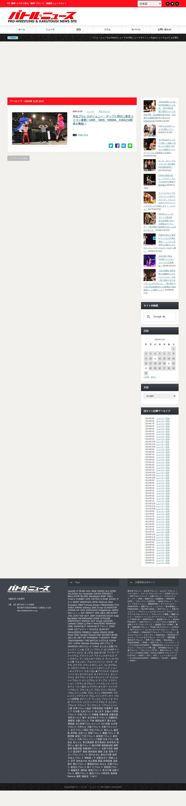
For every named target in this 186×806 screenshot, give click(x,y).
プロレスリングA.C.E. (105, 689)
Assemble (88, 593)
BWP (103, 596)
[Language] (150, 4)
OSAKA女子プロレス (97, 626)
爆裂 (100, 751)
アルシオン (80, 662)
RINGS (103, 632)
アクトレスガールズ (104, 655)
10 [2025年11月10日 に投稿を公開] (150, 359)
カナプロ (77, 665)
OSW (112, 626)
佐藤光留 (113, 714)
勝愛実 (71, 720)
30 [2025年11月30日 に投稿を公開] (146, 373)
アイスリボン (168, 632)
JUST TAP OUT (81, 616)
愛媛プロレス (109, 733)
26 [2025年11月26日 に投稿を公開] (160, 368)
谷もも (103, 764)
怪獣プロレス (95, 733)
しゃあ (80, 649)
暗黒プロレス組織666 (154, 599)
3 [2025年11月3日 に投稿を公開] (150, 354)
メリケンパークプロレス (95, 702)
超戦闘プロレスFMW (164, 624)
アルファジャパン (96, 662)
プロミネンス (86, 689)
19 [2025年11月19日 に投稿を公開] (160, 363)
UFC (70, 643)
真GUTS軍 (106, 754)
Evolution (72, 605)
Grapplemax (104, 610)
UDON (112, 640)
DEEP (76, 602)
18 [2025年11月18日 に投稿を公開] (155, 363)
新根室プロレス (104, 736)
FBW (80, 605)
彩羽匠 (74, 733)
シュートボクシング (99, 668)
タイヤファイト (102, 674)
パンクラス (169, 642)
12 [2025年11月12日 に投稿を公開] (160, 359)
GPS (82, 610)
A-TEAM (80, 591)
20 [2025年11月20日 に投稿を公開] (164, 363)
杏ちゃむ (77, 742)
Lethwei (72, 623)
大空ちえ (81, 727)
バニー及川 (80, 686)
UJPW (76, 643)
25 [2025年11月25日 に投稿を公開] (155, 368)
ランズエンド (94, 705)
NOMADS (111, 623)
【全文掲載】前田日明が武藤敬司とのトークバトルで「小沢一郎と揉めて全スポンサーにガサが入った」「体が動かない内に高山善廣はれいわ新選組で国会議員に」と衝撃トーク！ (160, 280)
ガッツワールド (167, 604)
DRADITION (133, 606)
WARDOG (73, 646)
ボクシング (85, 699)
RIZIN (132, 661)
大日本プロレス (171, 594)
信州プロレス (156, 642)
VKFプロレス (106, 643)
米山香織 (92, 761)
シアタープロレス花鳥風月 (165, 622)
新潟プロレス (165, 650)
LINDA (80, 623)
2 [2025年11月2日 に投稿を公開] (146, 354)
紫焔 (100, 761)
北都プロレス (82, 720)
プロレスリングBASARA (99, 693)
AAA (88, 591)
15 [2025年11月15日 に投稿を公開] (173, 359)
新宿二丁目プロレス (85, 736)
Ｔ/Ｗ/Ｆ (93, 776)
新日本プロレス (134, 591)
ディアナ (102, 680)
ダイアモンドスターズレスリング (92, 677)
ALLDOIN (73, 593)
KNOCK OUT (88, 621)
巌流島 (174, 658)
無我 (85, 751)
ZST (148, 655)
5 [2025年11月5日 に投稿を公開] (159, 354)
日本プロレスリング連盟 (89, 739)
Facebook (177, 4)
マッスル (96, 699)
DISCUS (103, 602)
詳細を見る (83, 135)
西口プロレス (79, 764)
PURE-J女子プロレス (159, 627)
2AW (140, 599)
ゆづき (102, 652)
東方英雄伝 (100, 742)
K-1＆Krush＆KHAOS (139, 658)
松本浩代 (111, 742)
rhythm (95, 632)
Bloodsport (94, 596)
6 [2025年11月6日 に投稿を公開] (164, 354)
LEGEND (108, 621)
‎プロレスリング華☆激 (145, 648)
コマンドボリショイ (93, 665)
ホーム (21, 29)
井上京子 (99, 711)
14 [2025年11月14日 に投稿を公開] (169, 359)
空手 (73, 761)
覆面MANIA (93, 764)
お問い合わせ (164, 29)
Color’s (71, 599)
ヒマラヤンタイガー (97, 686)
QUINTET (104, 629)
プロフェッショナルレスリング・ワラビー (156, 612)
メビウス (159, 606)
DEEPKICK (86, 602)
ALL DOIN (110, 591)
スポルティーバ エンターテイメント (149, 617)
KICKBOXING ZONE (89, 618)
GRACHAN (92, 610)
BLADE (84, 596)
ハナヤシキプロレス (85, 683)
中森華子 (108, 708)
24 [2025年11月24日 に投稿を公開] (150, 368)
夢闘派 (71, 723)
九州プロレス (87, 711)
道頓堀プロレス (163, 619)
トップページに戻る (18, 158)
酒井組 (84, 770)
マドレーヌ (107, 699)
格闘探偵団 (107, 745)
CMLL (110, 596)
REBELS (87, 632)
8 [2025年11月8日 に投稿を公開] (173, 354)
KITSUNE (105, 618)
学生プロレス (104, 111)
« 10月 (146, 377)
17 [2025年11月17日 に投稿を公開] (150, 363)
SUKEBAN (92, 637)
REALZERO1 (75, 632)
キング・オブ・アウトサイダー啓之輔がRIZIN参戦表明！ (166, 164)
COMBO (80, 599)
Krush (99, 621)
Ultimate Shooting (90, 643)
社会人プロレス (76, 757)
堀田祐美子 (100, 720)
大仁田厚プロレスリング (88, 723)
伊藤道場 (103, 714)
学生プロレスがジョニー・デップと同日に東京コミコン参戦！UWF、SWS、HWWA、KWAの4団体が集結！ (103, 120)
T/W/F (114, 637)
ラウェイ (81, 705)
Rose (70, 635)
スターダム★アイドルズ (96, 671)
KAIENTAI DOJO (104, 616)
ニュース (50, 29)
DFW (95, 602)
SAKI (76, 635)
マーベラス (76, 702)
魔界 (78, 776)
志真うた (82, 733)
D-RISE (104, 599)
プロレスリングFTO (148, 650)
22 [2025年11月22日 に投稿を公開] (173, 363)
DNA (110, 602)
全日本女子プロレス (98, 717)
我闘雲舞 (171, 637)
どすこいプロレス (94, 649)
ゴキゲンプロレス (80, 668)
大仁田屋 (105, 723)
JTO (70, 616)
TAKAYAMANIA (76, 640)
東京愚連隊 (88, 742)
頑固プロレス (146, 606)
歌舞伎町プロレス (92, 748)
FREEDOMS (107, 605)
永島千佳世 (107, 748)
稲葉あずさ (102, 757)
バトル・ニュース (89, 786)
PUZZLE (93, 629)
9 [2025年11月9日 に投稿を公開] (146, 359)
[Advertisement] (93, 69)
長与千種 (106, 770)
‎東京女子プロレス (135, 640)
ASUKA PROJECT (103, 593)
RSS (168, 4)
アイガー (111, 652)
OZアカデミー (81, 629)
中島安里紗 (97, 708)
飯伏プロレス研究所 (99, 773)
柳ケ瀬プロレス (83, 745)
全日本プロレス (150, 591)
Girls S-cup (97, 607)
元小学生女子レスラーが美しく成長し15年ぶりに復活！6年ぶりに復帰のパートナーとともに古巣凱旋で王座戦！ (160, 146)
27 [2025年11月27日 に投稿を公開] (164, 368)
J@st (102, 613)
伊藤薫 (95, 714)
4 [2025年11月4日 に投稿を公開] (155, 354)
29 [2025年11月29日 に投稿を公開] (173, 368)
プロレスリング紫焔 (159, 614)
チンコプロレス (90, 680)
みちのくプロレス (167, 591)
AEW (93, 591)
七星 (70, 708)
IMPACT (90, 613)
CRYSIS (95, 599)
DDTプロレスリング (138, 596)
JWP (92, 616)
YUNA (95, 646)
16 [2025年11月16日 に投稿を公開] (146, 363)
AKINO (100, 591)
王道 (105, 751)
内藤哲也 (113, 717)
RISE (111, 632)
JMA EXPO (112, 613)
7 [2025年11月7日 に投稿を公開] (168, 354)
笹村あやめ (81, 761)
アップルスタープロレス (92, 658)
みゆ (96, 652)
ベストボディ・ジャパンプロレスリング (145, 594)
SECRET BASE (110, 635)
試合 (79, 29)
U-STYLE (103, 640)
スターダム (148, 635)
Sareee (84, 635)
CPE (88, 599)
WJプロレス (85, 646)
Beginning (160, 635)
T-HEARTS (104, 637)
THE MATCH (91, 640)
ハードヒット (103, 683)
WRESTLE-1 (148, 619)
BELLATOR (74, 596)
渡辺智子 (77, 751)
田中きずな (94, 754)
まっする (88, 652)
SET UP (82, 637)
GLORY (165, 658)
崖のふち (108, 730)
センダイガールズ (84, 674)
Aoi (80, 593)
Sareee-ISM (94, 635)
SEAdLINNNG (134, 642)
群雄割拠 (107, 761)
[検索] (159, 317)
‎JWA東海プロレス (165, 648)
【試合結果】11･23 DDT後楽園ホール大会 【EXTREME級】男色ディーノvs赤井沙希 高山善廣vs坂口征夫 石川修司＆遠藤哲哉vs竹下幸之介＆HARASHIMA (160, 111)
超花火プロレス (78, 767)
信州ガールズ (74, 717)
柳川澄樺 (96, 745)
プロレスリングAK (77, 693)
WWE (144, 642)
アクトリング (86, 655)
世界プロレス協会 (82, 708)
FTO (116, 605)
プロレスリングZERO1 (145, 601)
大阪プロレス (94, 727)
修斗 (84, 717)
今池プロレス (84, 714)
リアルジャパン (109, 705)
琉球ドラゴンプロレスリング (140, 624)
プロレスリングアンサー (101, 696)
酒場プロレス (95, 770)
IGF (83, 613)
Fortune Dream (92, 605)
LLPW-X (88, 623)
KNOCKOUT (74, 621)
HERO (115, 610)
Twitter (172, 4)
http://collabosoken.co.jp (27, 611)
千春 (92, 720)
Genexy (87, 607)
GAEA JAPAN (75, 607)
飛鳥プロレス (82, 773)
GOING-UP (73, 610)
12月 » (153, 377)
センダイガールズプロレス (156, 630)
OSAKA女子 (80, 626)
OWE (70, 629)
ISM (97, 613)
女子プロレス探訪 (80, 730)
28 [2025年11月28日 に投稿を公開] (169, 368)
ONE (70, 626)
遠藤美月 (75, 770)
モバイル (135, 29)
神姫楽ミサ (90, 757)
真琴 (114, 754)
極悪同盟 (77, 748)
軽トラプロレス (95, 767)
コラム (107, 29)
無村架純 (92, 751)
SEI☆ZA (72, 637)
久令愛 (76, 711)
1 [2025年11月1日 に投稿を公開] (173, 349)
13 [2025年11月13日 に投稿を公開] (164, 359)
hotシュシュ (74, 613)
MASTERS (99, 623)
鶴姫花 (85, 776)
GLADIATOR (110, 607)
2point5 (72, 591)
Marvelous (168, 640)
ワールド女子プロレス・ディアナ (150, 637)
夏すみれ (111, 720)
